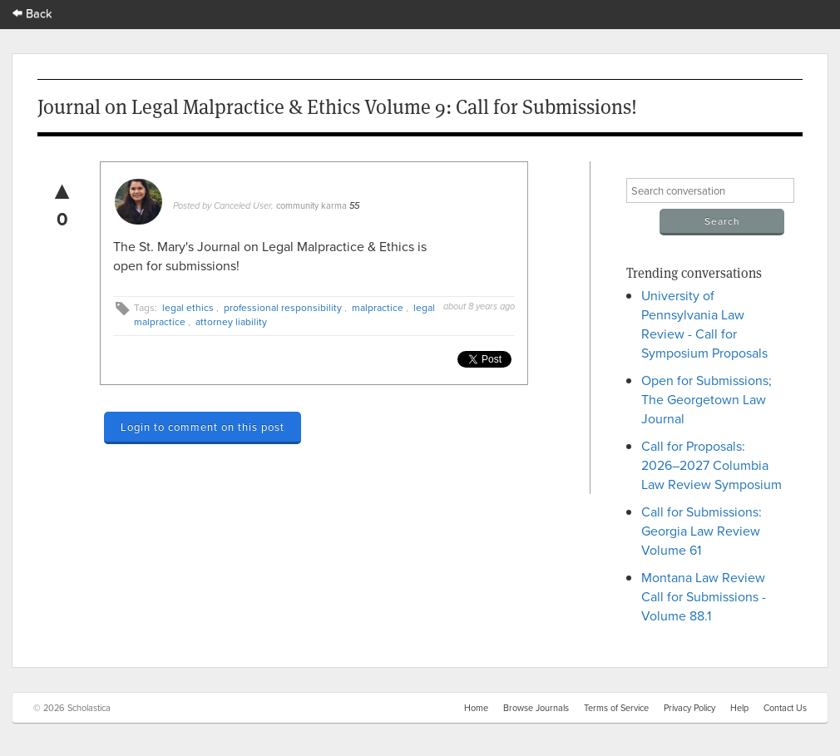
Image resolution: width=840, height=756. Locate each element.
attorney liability (231, 321)
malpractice (377, 307)
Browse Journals (536, 707)
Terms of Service (616, 707)
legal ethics (188, 307)
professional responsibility (283, 307)
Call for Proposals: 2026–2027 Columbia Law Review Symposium (711, 465)
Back (32, 13)
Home (476, 707)
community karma (311, 205)
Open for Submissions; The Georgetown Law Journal (706, 399)
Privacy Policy (689, 707)
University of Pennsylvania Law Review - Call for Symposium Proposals (704, 324)
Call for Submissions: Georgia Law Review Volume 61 (701, 530)
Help (739, 707)
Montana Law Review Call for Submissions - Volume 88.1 (703, 596)
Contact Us (785, 707)
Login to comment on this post (202, 426)
